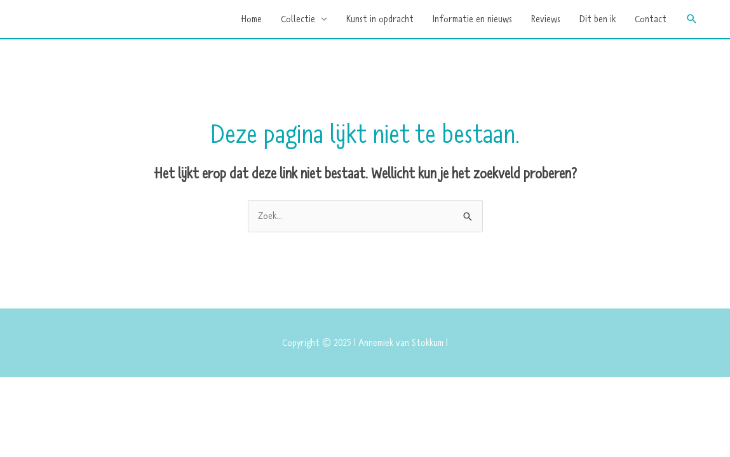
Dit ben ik (597, 19)
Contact (650, 19)
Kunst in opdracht (380, 19)
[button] (692, 19)
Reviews (545, 19)
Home (251, 19)
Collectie (298, 19)
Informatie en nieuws (472, 19)
